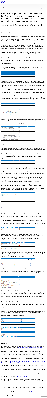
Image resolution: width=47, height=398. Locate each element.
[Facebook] (5, 33)
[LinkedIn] (7, 33)
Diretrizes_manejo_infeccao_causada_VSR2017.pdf (32, 366)
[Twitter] (2, 33)
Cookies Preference (44, 397)
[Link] (13, 33)
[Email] (10, 33)
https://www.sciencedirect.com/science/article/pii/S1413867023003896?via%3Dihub (16, 355)
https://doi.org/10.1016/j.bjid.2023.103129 (8, 388)
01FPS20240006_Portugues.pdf (21, 376)
